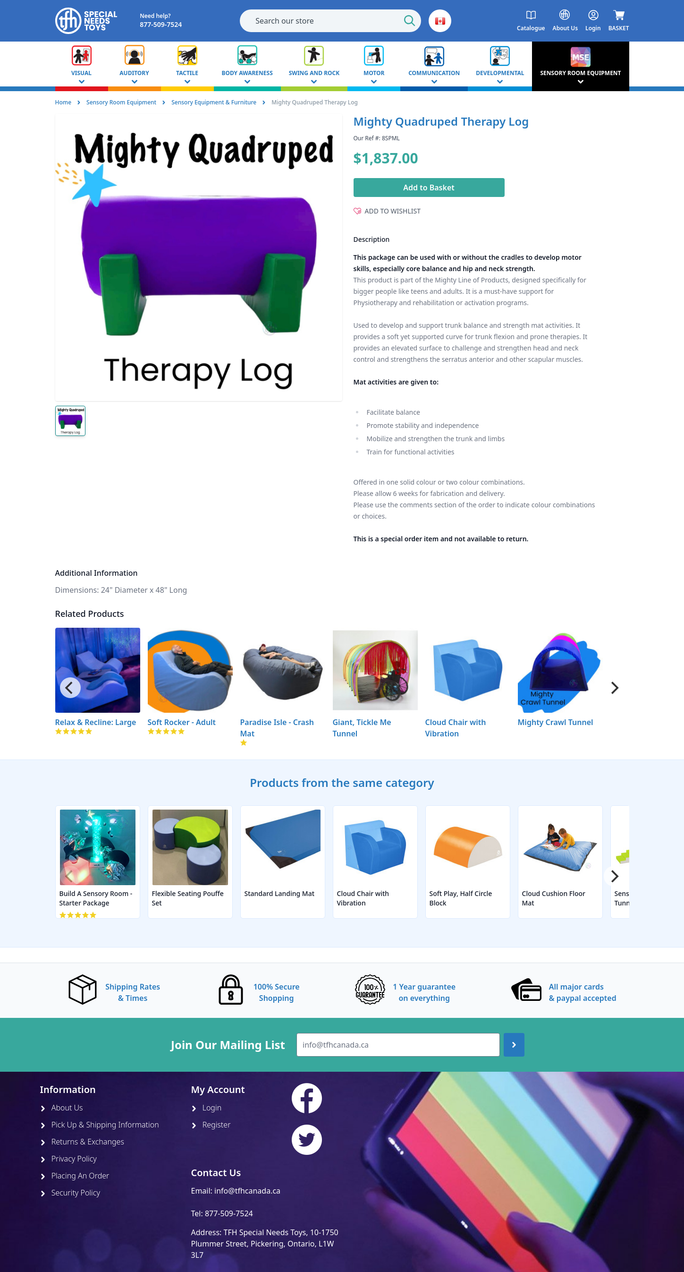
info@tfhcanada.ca (247, 1191)
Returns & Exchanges (82, 1141)
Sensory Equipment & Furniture (213, 102)
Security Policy (70, 1192)
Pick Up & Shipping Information (99, 1124)
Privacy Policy (68, 1158)
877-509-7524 (229, 1213)
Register (211, 1124)
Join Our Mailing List (228, 1044)
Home (63, 102)
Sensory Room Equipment (121, 102)
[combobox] (330, 20)
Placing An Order (75, 1175)
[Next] (614, 687)
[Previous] (70, 687)
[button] (440, 20)
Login (206, 1107)
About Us (61, 1107)
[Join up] (514, 1045)
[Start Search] (409, 20)
